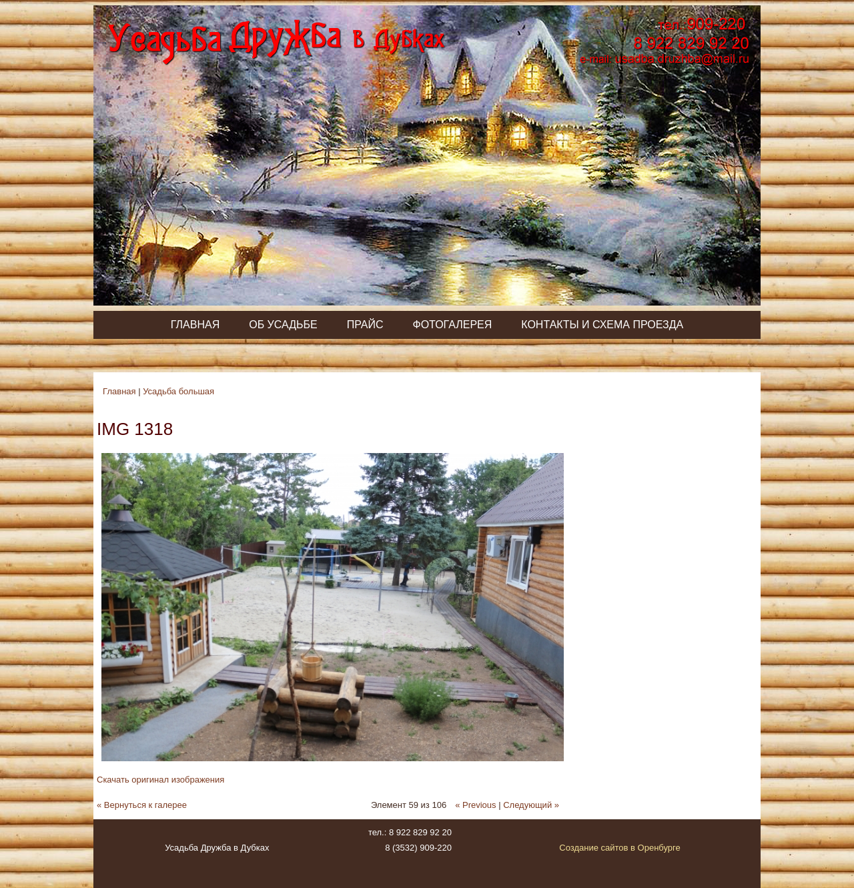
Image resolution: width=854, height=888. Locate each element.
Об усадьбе (283, 324)
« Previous (475, 805)
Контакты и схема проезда (602, 324)
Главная (195, 324)
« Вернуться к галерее (142, 805)
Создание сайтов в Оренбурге (620, 848)
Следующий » (531, 805)
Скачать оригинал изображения (160, 780)
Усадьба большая (178, 391)
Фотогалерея (452, 324)
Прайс (365, 324)
